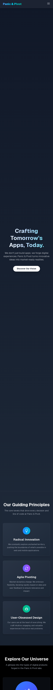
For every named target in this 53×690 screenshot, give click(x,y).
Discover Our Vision (26, 268)
